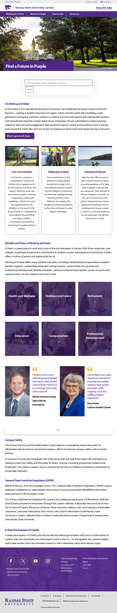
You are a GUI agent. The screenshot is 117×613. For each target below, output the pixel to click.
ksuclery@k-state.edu (16, 470)
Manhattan (17, 180)
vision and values (81, 128)
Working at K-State (15, 14)
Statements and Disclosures (76, 596)
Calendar (87, 564)
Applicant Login (91, 2)
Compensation (58, 336)
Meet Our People (38, 14)
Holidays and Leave (58, 296)
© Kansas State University (50, 607)
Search (29, 89)
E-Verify (33, 535)
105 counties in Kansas (21, 187)
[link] (22, 299)
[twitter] (23, 561)
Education (22, 336)
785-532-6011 (13, 575)
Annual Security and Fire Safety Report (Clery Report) (37, 445)
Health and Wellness (22, 296)
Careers (64, 561)
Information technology (67, 569)
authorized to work (49, 539)
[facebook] (11, 561)
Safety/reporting (69, 558)
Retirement (95, 296)
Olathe (12, 184)
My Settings (106, 2)
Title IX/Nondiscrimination (95, 558)
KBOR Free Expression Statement (75, 601)
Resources (74, 14)
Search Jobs (57, 14)
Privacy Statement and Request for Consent (32, 499)
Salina (27, 180)
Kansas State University (13, 2)
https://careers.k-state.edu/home (52, 515)
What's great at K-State (18, 135)
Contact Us (45, 596)
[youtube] (36, 561)
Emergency (57, 596)
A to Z (85, 568)
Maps (85, 561)
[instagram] (48, 561)
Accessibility (96, 596)
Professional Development (95, 336)
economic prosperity (63, 204)
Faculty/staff (67, 564)
